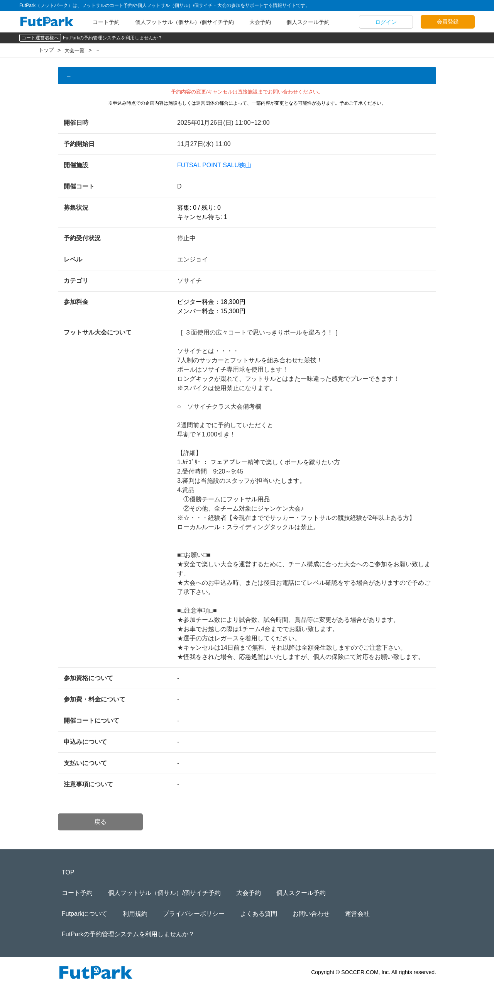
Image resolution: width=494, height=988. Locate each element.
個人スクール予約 (308, 22)
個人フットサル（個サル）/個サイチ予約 (184, 22)
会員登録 (447, 22)
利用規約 (135, 913)
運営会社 (357, 913)
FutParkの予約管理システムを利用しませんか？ (112, 38)
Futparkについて (84, 913)
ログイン (386, 22)
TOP (68, 872)
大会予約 (260, 22)
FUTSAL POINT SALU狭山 (214, 165)
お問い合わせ (311, 913)
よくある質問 (258, 913)
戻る (100, 821)
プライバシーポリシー (194, 913)
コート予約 (106, 22)
